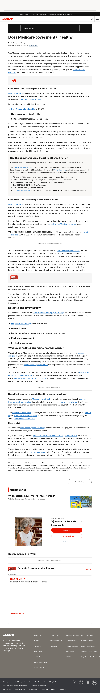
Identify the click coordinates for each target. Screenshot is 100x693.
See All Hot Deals (16, 613)
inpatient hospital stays (31, 99)
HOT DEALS (16, 579)
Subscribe (66, 530)
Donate (36, 641)
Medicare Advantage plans (25, 415)
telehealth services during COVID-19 (29, 378)
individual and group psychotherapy (48, 312)
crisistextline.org (23, 190)
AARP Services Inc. (72, 657)
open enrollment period (24, 418)
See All (88, 569)
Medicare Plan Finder (21, 412)
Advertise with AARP (73, 635)
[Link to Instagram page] (88, 682)
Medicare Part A (15, 93)
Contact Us (54, 635)
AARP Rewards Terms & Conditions (15, 685)
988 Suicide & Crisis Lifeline (24, 167)
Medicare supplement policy (32, 427)
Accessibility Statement (52, 682)
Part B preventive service (68, 250)
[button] (94, 14)
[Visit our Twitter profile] (81, 682)
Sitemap (5, 682)
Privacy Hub (66, 541)
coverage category (37, 452)
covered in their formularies (64, 402)
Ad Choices (33, 689)
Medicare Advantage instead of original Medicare (55, 435)
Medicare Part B (15, 204)
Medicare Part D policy (42, 399)
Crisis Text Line (60, 170)
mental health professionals (36, 364)
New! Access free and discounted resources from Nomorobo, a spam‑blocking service (46, 14)
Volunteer (37, 646)
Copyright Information (38, 685)
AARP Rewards (39, 657)
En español (33, 46)
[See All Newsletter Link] (66, 536)
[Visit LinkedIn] (94, 682)
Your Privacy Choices (48, 689)
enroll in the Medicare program (62, 224)
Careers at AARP (71, 641)
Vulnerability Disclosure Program (14, 689)
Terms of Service (34, 682)
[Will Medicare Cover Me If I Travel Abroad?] (50, 501)
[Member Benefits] (14, 280)
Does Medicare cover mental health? (40, 37)
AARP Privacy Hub (18, 682)
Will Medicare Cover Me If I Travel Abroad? (31, 495)
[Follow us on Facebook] (75, 682)
